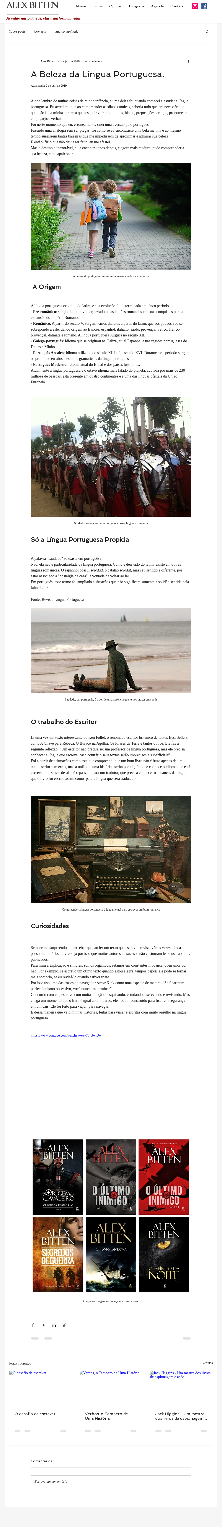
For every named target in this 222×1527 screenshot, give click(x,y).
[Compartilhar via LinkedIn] (54, 1325)
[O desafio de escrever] (40, 1388)
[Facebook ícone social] (204, 6)
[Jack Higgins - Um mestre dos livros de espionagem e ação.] (181, 1388)
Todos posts (17, 31)
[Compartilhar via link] (65, 1325)
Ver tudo (207, 1363)
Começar (40, 31)
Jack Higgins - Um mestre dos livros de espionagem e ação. (181, 1416)
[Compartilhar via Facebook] (33, 1325)
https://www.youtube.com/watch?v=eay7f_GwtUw (66, 1035)
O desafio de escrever (35, 1413)
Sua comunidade (66, 31)
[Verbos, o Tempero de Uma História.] (111, 1388)
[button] (207, 31)
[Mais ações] (188, 61)
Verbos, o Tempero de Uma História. (106, 1416)
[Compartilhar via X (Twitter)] (43, 1325)
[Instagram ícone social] (195, 6)
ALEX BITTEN (32, 7)
